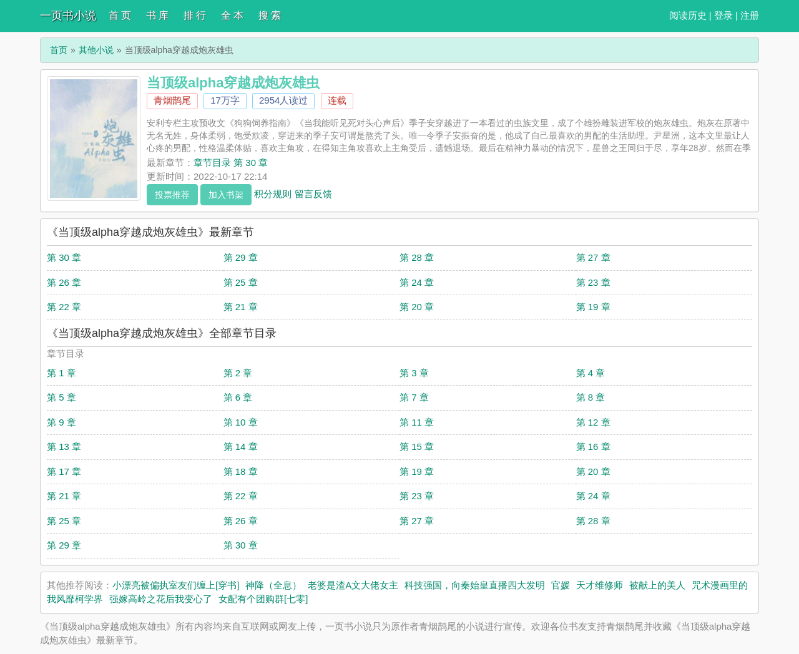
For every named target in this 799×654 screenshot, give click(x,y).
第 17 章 (64, 471)
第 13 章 (64, 446)
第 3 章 (414, 373)
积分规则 (273, 193)
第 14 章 (240, 446)
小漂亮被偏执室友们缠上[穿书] (175, 585)
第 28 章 (417, 257)
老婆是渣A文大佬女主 (353, 585)
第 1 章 (61, 373)
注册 (749, 15)
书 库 (157, 15)
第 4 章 (590, 373)
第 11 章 (417, 422)
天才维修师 (599, 585)
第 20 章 (417, 306)
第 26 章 (64, 282)
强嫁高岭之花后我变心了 (160, 598)
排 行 (195, 15)
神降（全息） (273, 585)
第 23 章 (593, 282)
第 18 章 (240, 471)
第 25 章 (240, 282)
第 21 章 (240, 306)
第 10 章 (240, 422)
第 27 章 (593, 257)
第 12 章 (593, 422)
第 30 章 (64, 257)
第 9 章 (61, 422)
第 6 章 (238, 397)
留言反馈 (313, 193)
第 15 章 (417, 446)
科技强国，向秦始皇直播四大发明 (474, 585)
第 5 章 (61, 397)
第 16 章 (593, 446)
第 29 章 (240, 257)
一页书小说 (68, 15)
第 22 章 (64, 306)
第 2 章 (238, 373)
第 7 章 (414, 397)
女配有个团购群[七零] (263, 598)
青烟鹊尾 (172, 100)
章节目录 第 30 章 (231, 162)
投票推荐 (172, 195)
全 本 (232, 15)
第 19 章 (593, 306)
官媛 (560, 585)
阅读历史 (688, 15)
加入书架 (225, 195)
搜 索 (269, 15)
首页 (58, 50)
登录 (723, 15)
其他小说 (96, 50)
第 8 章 (590, 397)
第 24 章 (417, 282)
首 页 (120, 15)
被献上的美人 (657, 585)
